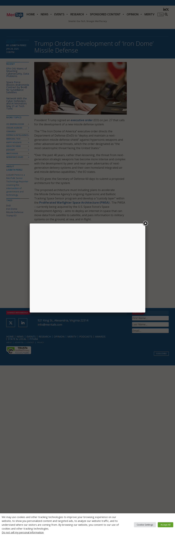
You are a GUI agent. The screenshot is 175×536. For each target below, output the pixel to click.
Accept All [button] (165, 524)
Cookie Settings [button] (145, 524)
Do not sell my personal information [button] (23, 532)
